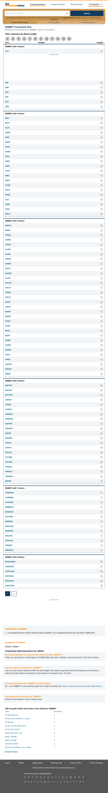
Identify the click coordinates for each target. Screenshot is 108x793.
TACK (7, 209)
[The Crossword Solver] (15, 4)
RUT (7, 102)
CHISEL (8, 404)
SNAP (7, 204)
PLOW (7, 185)
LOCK (7, 171)
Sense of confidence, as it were (18, 747)
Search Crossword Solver (20, 22)
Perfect (65, 686)
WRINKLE (9, 550)
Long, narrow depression (15, 725)
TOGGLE (8, 467)
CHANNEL (9, 497)
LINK (7, 166)
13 (63, 38)
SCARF (8, 340)
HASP (7, 147)
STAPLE (8, 443)
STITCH (8, 447)
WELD (7, 214)
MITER (8, 311)
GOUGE (8, 283)
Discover (80, 686)
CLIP (7, 127)
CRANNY (9, 414)
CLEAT (7, 254)
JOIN (7, 156)
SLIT (7, 199)
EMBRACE (9, 507)
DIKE (7, 137)
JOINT (7, 302)
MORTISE (9, 531)
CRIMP (8, 263)
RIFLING (8, 536)
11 (52, 38)
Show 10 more (10, 752)
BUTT (7, 123)
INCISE (8, 433)
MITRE (8, 316)
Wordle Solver (76, 4)
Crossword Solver (38, 4)
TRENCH (8, 471)
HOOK (8, 151)
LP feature (9, 722)
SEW (7, 106)
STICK (7, 354)
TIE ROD (8, 462)
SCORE (8, 345)
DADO (7, 132)
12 (57, 38)
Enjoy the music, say (13, 733)
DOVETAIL (9, 576)
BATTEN (8, 385)
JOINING (9, 521)
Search (87, 13)
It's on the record (12, 729)
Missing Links (56, 763)
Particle (88, 686)
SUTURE (8, 457)
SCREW (8, 350)
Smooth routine (11, 743)
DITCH (8, 268)
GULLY (8, 287)
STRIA (7, 359)
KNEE (7, 161)
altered (98, 686)
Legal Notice (37, 763)
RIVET (7, 335)
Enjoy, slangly (10, 740)
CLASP (8, 249)
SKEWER (8, 438)
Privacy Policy (76, 763)
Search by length (54, 22)
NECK (7, 180)
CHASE (8, 244)
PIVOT (8, 321)
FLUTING (9, 516)
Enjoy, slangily (11, 736)
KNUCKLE (9, 526)
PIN (6, 97)
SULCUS (8, 452)
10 (46, 38)
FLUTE (8, 278)
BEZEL (7, 230)
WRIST (8, 374)
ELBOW (8, 273)
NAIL (7, 175)
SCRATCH (9, 540)
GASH (7, 142)
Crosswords (95, 4)
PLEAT (7, 326)
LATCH (8, 307)
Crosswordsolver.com (66, 767)
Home (7, 763)
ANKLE (8, 225)
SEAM (7, 194)
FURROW (9, 419)
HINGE (8, 292)
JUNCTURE (9, 585)
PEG (7, 92)
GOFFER (8, 423)
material (72, 686)
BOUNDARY (10, 561)
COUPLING (10, 571)
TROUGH (9, 476)
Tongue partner (11, 715)
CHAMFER (9, 492)
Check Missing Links (88, 22)
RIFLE (7, 330)
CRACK (8, 259)
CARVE (8, 240)
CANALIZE (9, 566)
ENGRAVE (9, 512)
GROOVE (9, 428)
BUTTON (9, 395)
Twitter (21, 763)
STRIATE (8, 545)
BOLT (7, 118)
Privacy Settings (96, 763)
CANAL (8, 235)
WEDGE (8, 369)
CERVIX (8, 399)
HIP (6, 82)
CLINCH (8, 409)
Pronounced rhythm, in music (17, 718)
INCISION (9, 581)
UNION (8, 364)
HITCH (8, 297)
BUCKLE (8, 390)
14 (69, 38)
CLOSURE (9, 502)
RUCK (7, 190)
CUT (7, 51)
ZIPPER (8, 481)
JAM (7, 87)
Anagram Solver (58, 4)
